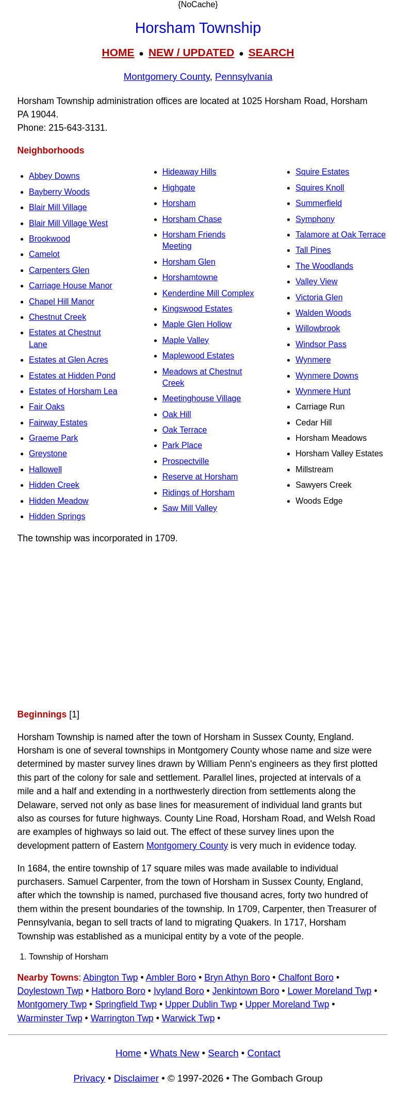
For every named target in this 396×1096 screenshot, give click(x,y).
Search (223, 1053)
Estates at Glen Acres (68, 359)
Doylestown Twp (51, 991)
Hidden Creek (54, 485)
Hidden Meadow (59, 500)
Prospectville (185, 461)
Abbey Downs (54, 176)
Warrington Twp (122, 1018)
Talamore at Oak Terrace (340, 234)
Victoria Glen (318, 297)
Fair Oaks (46, 406)
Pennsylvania (243, 76)
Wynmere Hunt (323, 391)
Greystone (48, 453)
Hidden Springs (57, 516)
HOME (118, 52)
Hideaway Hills (189, 171)
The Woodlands (324, 266)
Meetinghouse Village (201, 398)
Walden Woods (323, 313)
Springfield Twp (126, 1004)
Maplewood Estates (198, 355)
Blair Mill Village (58, 207)
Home (128, 1053)
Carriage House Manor (70, 285)
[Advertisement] (198, 626)
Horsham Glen (189, 262)
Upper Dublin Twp (201, 1004)
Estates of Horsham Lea (73, 391)
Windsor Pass (320, 344)
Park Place (182, 445)
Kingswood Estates (197, 308)
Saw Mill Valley (189, 508)
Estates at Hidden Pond (72, 375)
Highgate (178, 187)
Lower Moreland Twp (330, 991)
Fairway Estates (58, 422)
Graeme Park (53, 438)
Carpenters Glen (59, 270)
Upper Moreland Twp (287, 1004)
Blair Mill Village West (68, 223)
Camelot (44, 254)
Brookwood (49, 238)
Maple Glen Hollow (197, 324)
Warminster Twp (50, 1018)
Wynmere (313, 359)
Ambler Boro (171, 977)
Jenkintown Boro (245, 991)
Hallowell (45, 469)
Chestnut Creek (57, 317)
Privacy (89, 1078)
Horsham (179, 203)
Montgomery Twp (52, 1004)
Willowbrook (317, 328)
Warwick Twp (188, 1018)
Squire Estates (322, 171)
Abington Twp (110, 977)
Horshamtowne (190, 277)
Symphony (315, 219)
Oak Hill (176, 414)
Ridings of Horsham (198, 492)
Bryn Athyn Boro (237, 977)
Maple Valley (185, 340)
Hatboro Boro (118, 991)
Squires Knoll (319, 187)
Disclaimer (136, 1078)
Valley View (316, 281)
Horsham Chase (192, 219)
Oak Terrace (184, 429)
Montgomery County (167, 76)
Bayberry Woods (59, 191)
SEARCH (271, 52)
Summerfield (318, 203)
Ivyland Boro (179, 991)
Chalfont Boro (306, 977)
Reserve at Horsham (200, 476)
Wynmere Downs (326, 375)
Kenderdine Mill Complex (208, 293)
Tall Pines (313, 250)
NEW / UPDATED (191, 52)
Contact (264, 1053)
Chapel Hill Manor (61, 301)
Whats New (175, 1053)
